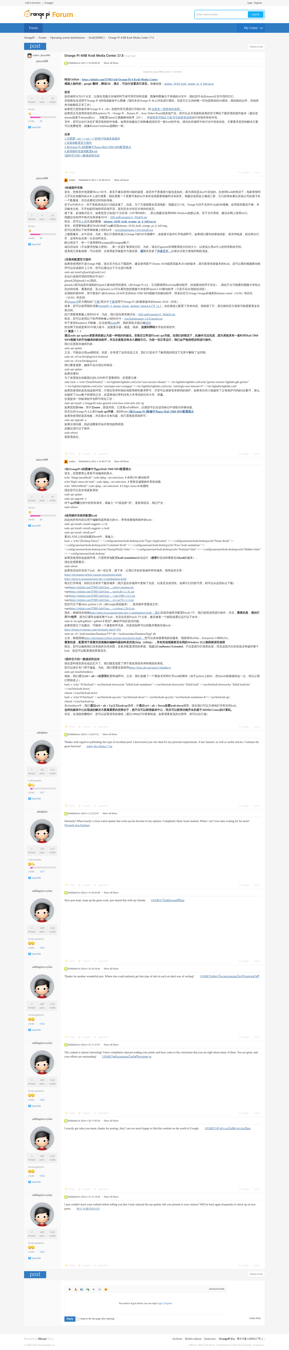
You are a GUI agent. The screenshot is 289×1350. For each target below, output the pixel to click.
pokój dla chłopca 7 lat (99, 746)
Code (100, 1289)
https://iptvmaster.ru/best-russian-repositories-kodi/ (93, 574)
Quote (94, 1289)
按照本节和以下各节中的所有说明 (171, 117)
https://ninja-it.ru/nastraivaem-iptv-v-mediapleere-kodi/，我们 (125, 612)
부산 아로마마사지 (88, 1208)
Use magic (244, 172)
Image (82, 1289)
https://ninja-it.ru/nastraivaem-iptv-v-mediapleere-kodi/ (95, 578)
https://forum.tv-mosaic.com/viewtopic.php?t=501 (92, 629)
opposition (103, 453)
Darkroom (210, 1338)
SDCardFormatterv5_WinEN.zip (128, 217)
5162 (52, 928)
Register (258, 2)
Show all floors (111, 63)
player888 (45, 55)
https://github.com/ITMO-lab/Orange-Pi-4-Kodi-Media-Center (120, 79)
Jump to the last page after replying (95, 1318)
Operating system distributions (67, 37)
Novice (31, 109)
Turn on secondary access (264, 3)
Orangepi (48, 2)
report (257, 172)
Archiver (177, 1338)
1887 (42, 928)
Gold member (34, 780)
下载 (112, 301)
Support (87, 453)
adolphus (42, 732)
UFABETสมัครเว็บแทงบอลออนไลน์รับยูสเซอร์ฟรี (229, 976)
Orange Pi (72, 301)
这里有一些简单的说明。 (167, 109)
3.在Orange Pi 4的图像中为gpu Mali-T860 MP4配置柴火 (97, 147)
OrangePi (29, 37)
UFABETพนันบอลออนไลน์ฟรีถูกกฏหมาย (126, 1056)
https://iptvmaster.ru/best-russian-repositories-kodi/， (114, 638)
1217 (52, 769)
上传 (84, 221)
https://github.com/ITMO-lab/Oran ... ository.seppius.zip (101, 587)
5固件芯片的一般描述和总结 (82, 155)
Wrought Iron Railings (77, 825)
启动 (148, 322)
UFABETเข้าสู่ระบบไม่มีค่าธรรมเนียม (227, 1128)
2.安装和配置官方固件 (78, 142)
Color (76, 1289)
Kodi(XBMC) (97, 37)
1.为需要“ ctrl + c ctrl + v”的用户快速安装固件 (92, 138)
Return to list (256, 46)
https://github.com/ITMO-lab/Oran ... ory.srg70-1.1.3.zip (102, 600)
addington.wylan (42, 890)
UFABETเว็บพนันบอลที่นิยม (167, 900)
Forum (33, 28)
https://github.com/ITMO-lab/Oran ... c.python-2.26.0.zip (102, 608)
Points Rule (255, 1318)
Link (88, 1289)
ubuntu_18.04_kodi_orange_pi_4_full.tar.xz (189, 83)
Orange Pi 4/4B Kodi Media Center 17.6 (131, 37)
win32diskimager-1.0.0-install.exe (134, 230)
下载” (97, 301)
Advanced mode (216, 1288)
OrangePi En (227, 1338)
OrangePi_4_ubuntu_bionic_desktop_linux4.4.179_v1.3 (129, 306)
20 (52, 98)
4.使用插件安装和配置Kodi (81, 151)
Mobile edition (193, 1338)
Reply (72, 172)
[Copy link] (130, 56)
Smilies (106, 1289)
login (249, 2)
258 (42, 769)
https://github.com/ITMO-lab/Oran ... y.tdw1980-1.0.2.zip (102, 595)
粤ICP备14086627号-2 (250, 1338)
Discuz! (42, 1338)
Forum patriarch (36, 938)
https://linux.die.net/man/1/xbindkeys (150, 667)
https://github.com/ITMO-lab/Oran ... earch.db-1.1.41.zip (102, 591)
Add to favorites (33, 2)
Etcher (113, 322)
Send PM (36, 127)
